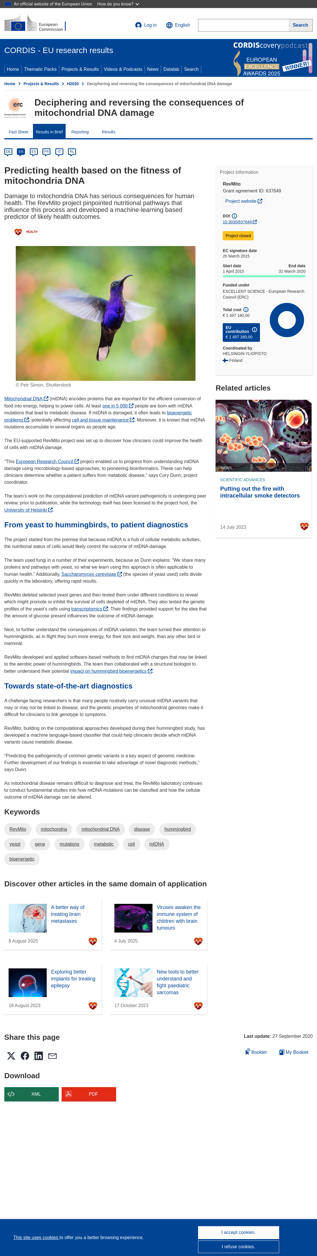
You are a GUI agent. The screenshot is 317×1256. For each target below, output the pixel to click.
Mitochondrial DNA (26, 398)
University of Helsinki (28, 510)
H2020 (73, 83)
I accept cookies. (238, 1232)
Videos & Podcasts (123, 69)
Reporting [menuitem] (80, 132)
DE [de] (8, 152)
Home (13, 69)
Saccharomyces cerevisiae (92, 574)
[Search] (301, 25)
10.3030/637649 (237, 222)
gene (40, 844)
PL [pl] (72, 152)
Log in (146, 25)
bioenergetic (21, 859)
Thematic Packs (40, 69)
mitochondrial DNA (100, 829)
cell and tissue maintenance (103, 420)
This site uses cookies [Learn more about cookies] (36, 1237)
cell (131, 844)
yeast (14, 844)
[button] (178, 25)
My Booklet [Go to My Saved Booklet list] (293, 1052)
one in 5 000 (118, 405)
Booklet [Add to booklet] (256, 1051)
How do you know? (118, 3)
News (152, 69)
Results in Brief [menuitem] (49, 132)
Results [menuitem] (109, 132)
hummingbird (178, 829)
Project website (245, 200)
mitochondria (54, 829)
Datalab (171, 69)
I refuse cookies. (238, 1246)
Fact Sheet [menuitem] (18, 132)
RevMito (17, 829)
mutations (69, 844)
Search (191, 69)
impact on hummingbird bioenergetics (111, 671)
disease (142, 829)
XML (36, 1094)
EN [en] (21, 152)
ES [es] (34, 152)
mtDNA (156, 844)
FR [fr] (46, 152)
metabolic (104, 844)
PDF (93, 1094)
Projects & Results (80, 69)
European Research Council (47, 461)
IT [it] (59, 152)
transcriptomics (89, 608)
